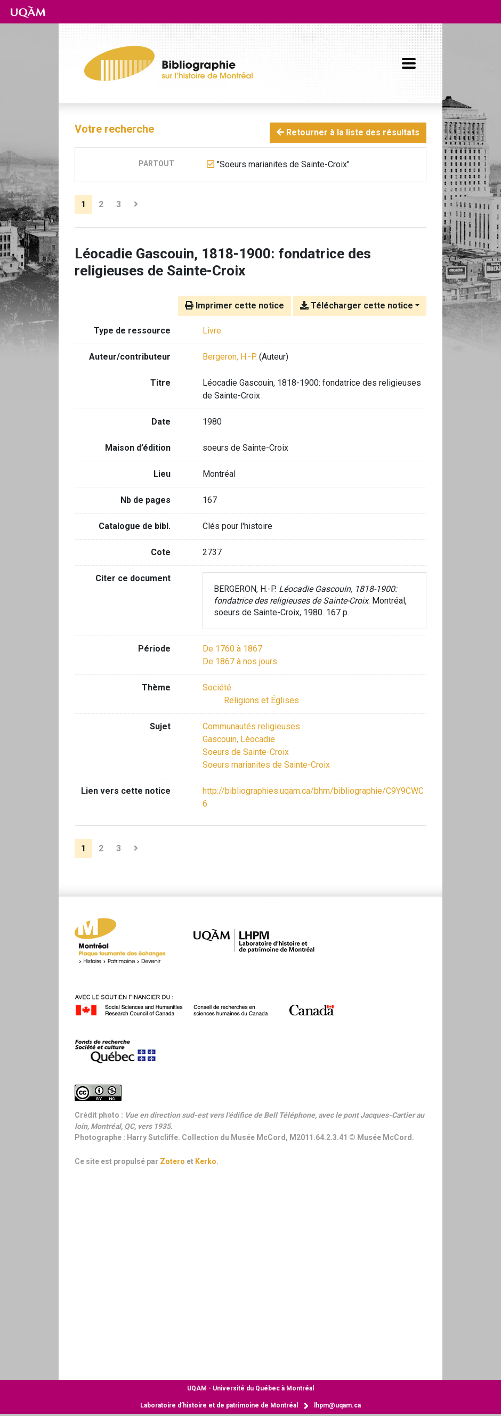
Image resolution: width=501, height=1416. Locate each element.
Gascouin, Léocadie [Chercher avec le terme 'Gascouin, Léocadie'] (239, 739)
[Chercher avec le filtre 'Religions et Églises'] (261, 700)
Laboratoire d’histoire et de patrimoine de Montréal (219, 1405)
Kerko (205, 1161)
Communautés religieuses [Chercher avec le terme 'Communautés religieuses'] (251, 726)
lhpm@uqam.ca (337, 1405)
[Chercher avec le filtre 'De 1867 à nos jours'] (240, 661)
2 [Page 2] (101, 204)
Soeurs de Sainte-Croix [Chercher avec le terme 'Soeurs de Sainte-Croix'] (246, 752)
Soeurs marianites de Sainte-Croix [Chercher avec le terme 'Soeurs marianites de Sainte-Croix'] (266, 765)
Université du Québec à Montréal (250, 1388)
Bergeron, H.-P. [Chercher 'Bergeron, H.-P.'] (230, 357)
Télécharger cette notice (356, 305)
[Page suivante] (135, 204)
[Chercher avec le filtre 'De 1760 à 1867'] (232, 649)
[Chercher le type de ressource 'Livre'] (212, 330)
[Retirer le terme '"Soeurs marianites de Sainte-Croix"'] (283, 164)
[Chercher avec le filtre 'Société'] (217, 687)
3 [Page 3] (118, 204)
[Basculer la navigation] (409, 63)
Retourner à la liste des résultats (348, 132)
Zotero (172, 1161)
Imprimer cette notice (234, 305)
